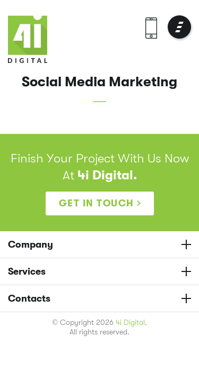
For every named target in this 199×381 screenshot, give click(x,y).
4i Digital (130, 322)
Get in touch (96, 203)
